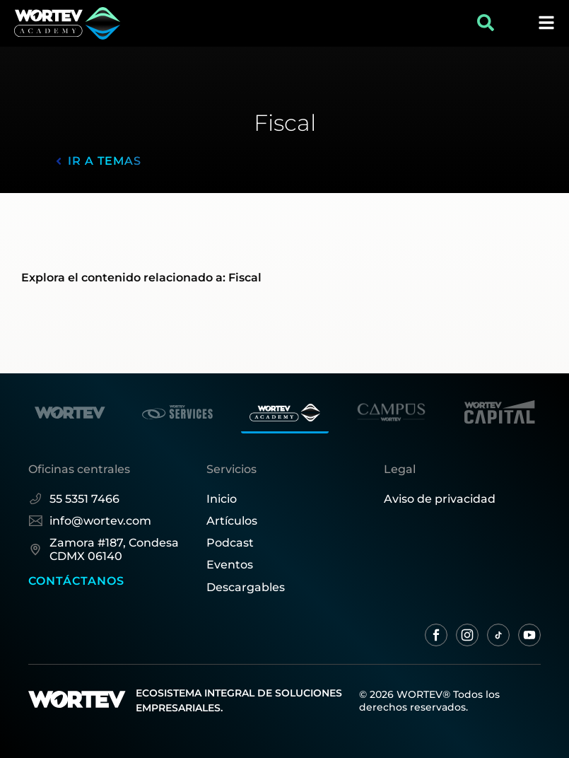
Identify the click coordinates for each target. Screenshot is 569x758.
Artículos (231, 520)
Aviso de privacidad (439, 499)
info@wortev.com (89, 520)
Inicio (221, 499)
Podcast (230, 542)
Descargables (245, 587)
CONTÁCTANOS (76, 581)
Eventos (229, 564)
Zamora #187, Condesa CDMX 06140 (103, 549)
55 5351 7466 (73, 499)
